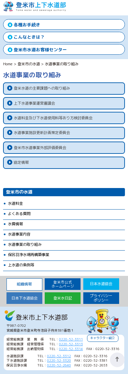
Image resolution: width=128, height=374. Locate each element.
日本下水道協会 (24, 298)
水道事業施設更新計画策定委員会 (42, 132)
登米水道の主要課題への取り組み (42, 88)
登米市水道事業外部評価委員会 (40, 147)
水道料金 (15, 203)
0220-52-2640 (59, 365)
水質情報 (15, 224)
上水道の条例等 (21, 265)
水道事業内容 (19, 234)
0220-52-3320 (59, 360)
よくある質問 (19, 213)
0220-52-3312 (59, 356)
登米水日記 (62, 298)
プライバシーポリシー (101, 298)
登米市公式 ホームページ (63, 284)
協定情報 (21, 162)
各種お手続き (27, 25)
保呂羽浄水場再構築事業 (28, 254)
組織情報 (24, 284)
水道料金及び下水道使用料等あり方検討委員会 (53, 118)
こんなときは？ (29, 37)
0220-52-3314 (71, 349)
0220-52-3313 (71, 344)
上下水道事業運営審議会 (34, 103)
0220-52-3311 (71, 339)
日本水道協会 (101, 283)
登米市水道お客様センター (40, 49)
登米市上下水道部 (35, 9)
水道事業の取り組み (25, 244)
